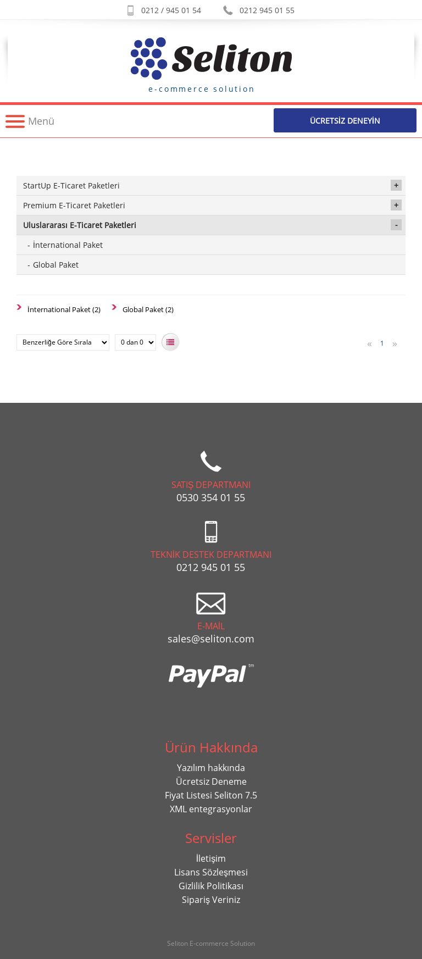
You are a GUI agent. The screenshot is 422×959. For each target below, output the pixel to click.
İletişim (211, 858)
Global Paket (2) (148, 309)
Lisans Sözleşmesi (211, 872)
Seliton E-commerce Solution (211, 943)
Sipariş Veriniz (211, 900)
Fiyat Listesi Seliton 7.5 (211, 795)
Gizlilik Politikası (211, 886)
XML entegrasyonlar (211, 809)
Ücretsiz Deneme (211, 781)
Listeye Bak (171, 342)
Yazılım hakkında (211, 768)
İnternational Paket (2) (64, 309)
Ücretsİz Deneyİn (345, 120)
